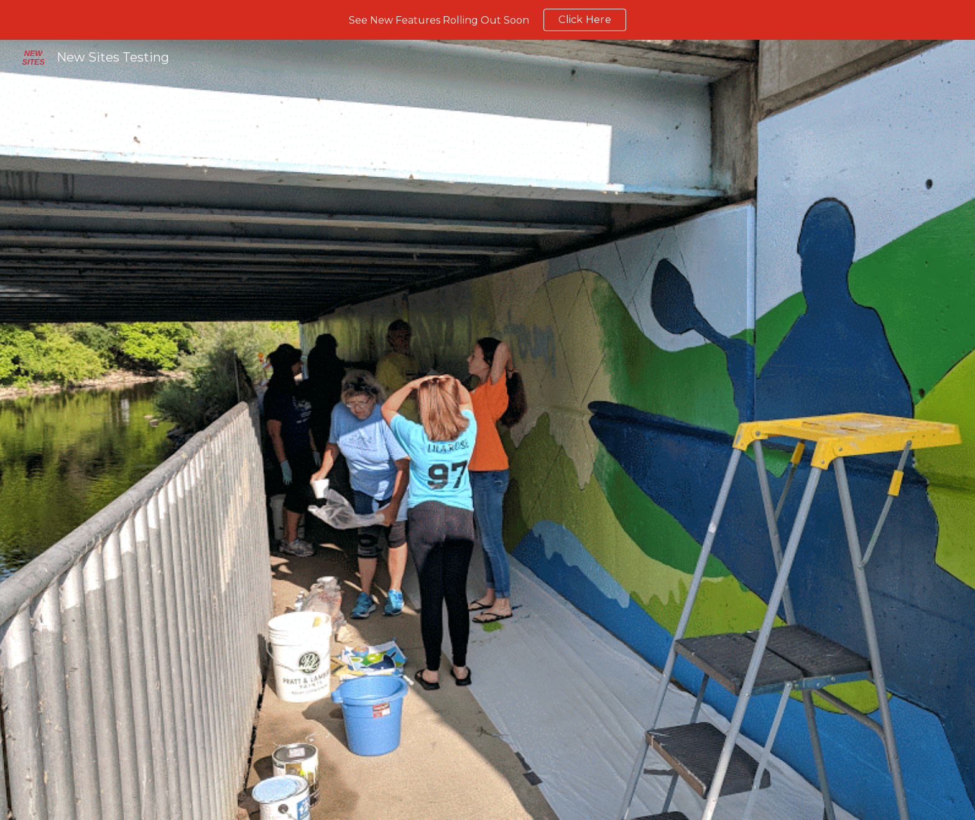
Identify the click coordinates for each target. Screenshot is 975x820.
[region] (487, 20)
